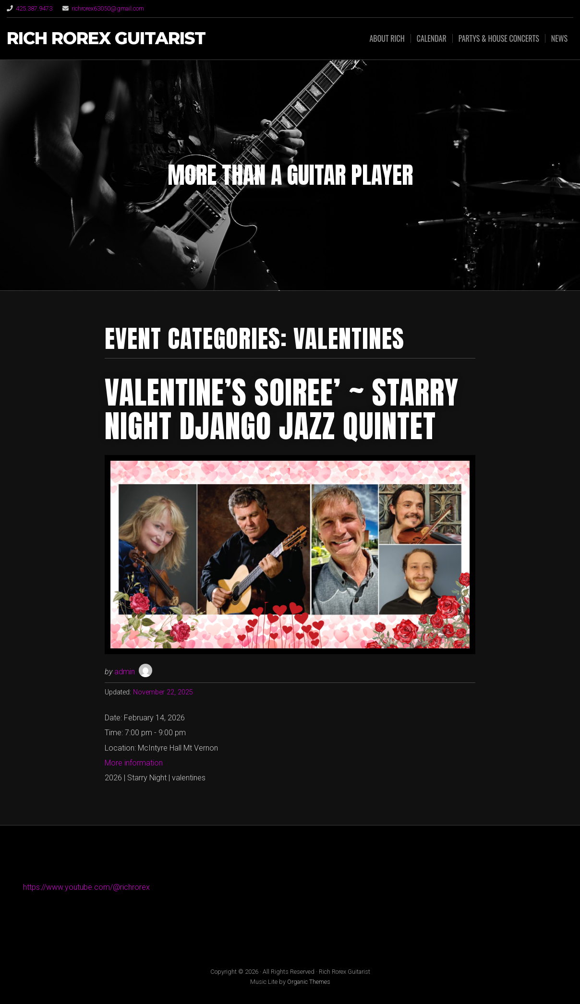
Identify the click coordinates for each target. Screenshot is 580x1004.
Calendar (432, 38)
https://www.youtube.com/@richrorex (86, 887)
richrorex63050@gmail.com (108, 8)
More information (134, 762)
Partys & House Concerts (499, 38)
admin (124, 671)
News (559, 38)
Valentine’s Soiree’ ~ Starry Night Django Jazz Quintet (282, 409)
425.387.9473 (34, 8)
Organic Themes (308, 981)
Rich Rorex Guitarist (106, 38)
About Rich (386, 38)
